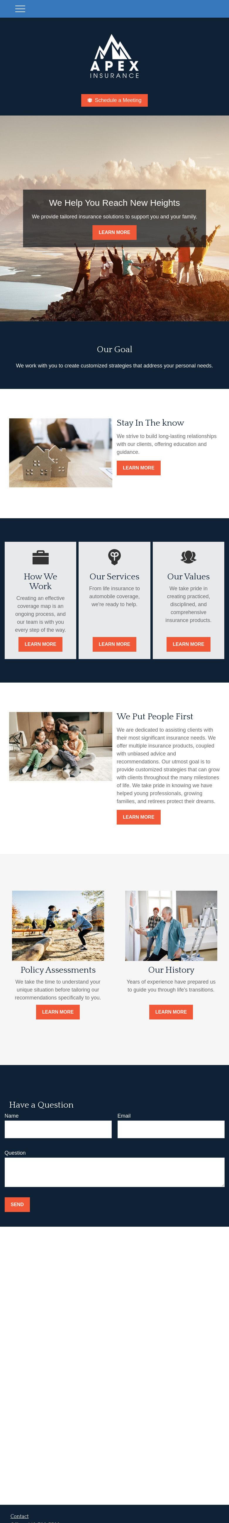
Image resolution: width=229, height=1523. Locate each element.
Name (12, 1116)
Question (15, 1153)
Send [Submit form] (17, 1204)
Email (124, 1116)
